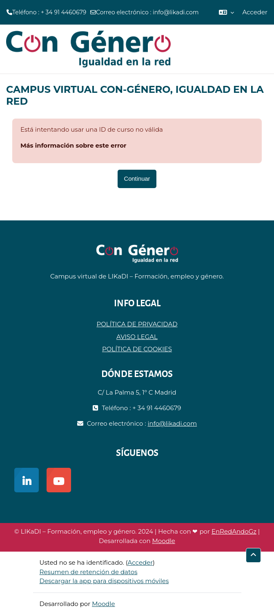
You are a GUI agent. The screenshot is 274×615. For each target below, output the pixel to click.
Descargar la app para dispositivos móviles (104, 581)
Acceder (254, 12)
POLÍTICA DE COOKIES (137, 349)
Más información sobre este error (73, 145)
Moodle (163, 541)
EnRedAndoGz (234, 531)
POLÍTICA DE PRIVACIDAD (136, 324)
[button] (226, 12)
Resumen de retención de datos (89, 572)
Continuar (137, 178)
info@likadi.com (176, 12)
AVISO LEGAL (137, 337)
